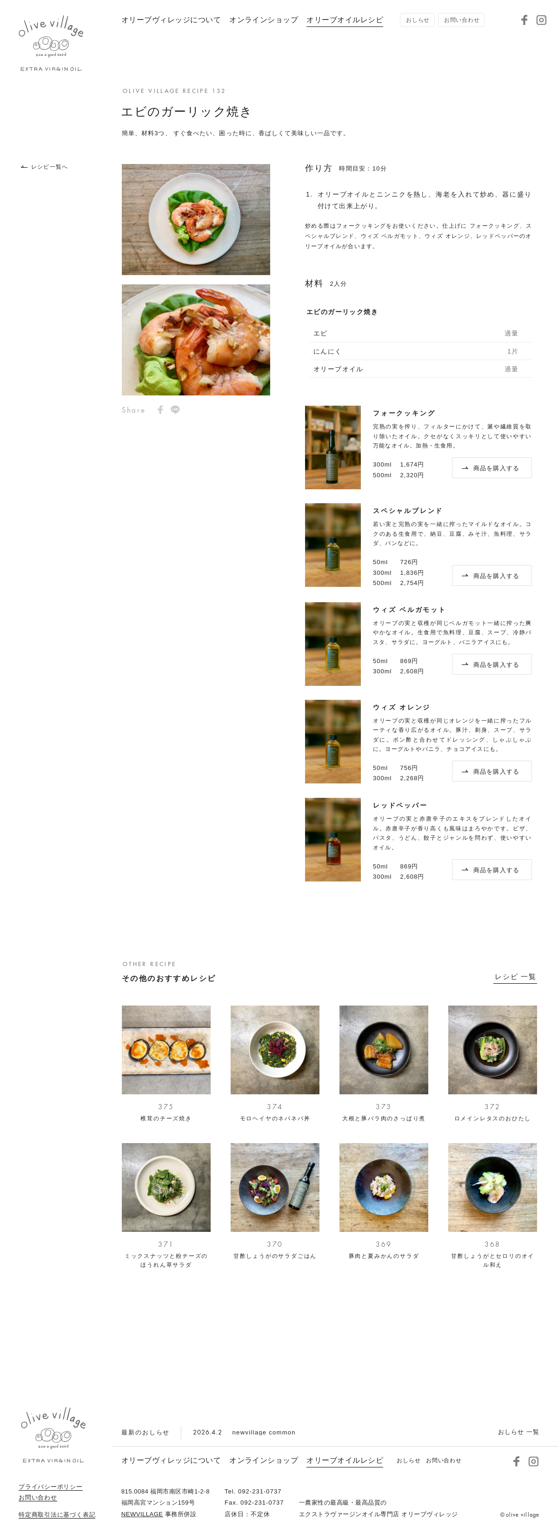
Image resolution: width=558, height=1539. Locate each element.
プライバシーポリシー (51, 1487)
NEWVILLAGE (142, 1514)
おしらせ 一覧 (518, 1431)
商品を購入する (491, 468)
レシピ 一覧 (516, 976)
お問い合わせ (38, 1497)
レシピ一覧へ (44, 167)
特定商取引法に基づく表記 (57, 1515)
